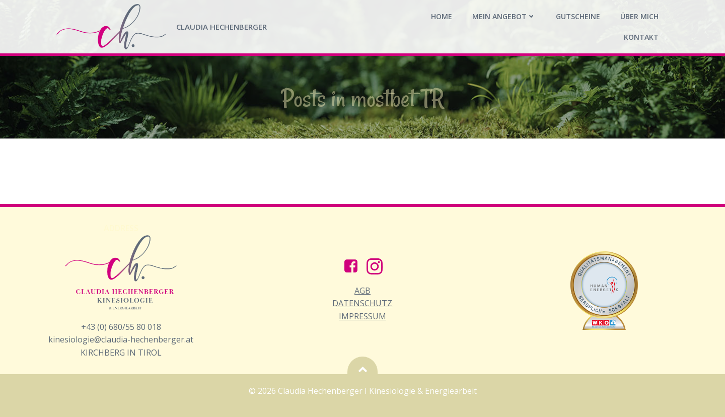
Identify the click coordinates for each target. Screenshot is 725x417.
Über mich (639, 16)
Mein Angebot (504, 16)
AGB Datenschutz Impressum (362, 303)
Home (441, 16)
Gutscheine (578, 16)
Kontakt (641, 37)
